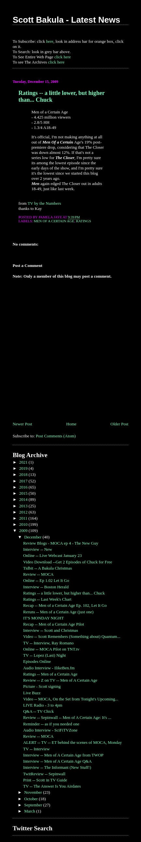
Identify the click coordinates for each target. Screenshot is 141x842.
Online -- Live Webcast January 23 (52, 555)
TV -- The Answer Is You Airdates (52, 786)
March (30, 811)
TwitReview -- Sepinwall (44, 773)
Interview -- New (37, 549)
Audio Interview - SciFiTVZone (50, 730)
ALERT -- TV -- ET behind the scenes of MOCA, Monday (72, 742)
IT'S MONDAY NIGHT (43, 618)
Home (71, 423)
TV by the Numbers (44, 203)
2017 (24, 481)
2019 (24, 468)
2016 (24, 487)
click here (62, 56)
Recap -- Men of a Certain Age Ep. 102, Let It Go (65, 605)
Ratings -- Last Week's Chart (47, 599)
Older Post (119, 423)
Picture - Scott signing (42, 686)
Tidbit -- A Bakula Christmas (47, 568)
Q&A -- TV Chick (38, 711)
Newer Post (22, 423)
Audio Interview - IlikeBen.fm (48, 667)
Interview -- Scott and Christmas (50, 630)
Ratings (83, 221)
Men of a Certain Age (54, 221)
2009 (24, 530)
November (33, 792)
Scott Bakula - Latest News (66, 19)
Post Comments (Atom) (56, 435)
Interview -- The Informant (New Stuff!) (57, 767)
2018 (24, 474)
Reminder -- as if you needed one (51, 723)
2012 (24, 512)
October (31, 798)
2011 (24, 518)
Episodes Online (37, 661)
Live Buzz (32, 692)
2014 (24, 499)
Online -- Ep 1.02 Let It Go (46, 580)
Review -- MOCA (38, 574)
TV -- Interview (36, 748)
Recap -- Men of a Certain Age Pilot (53, 624)
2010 (24, 524)
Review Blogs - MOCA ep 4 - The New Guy (60, 543)
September (33, 804)
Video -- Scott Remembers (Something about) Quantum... (71, 636)
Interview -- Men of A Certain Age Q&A (57, 761)
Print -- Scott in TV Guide (45, 780)
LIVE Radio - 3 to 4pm (42, 705)
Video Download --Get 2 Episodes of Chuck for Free (67, 561)
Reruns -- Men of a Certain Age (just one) (58, 611)
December (33, 537)
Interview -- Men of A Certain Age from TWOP (63, 755)
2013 (24, 505)
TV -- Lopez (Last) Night (44, 655)
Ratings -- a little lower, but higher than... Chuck (64, 593)
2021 (24, 462)
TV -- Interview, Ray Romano (48, 642)
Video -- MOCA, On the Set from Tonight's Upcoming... (70, 699)
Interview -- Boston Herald (46, 586)
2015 (24, 493)
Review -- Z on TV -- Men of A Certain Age (60, 680)
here (49, 41)
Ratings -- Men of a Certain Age (50, 674)
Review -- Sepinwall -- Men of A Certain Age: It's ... (67, 717)
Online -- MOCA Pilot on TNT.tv (51, 649)
